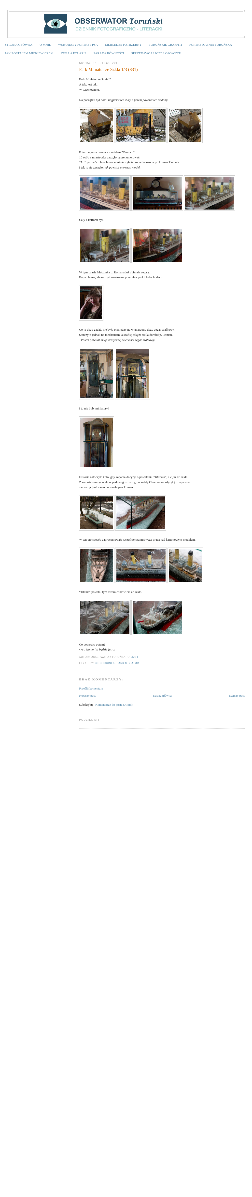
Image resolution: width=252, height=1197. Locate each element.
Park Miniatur (128, 663)
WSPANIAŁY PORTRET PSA (78, 44)
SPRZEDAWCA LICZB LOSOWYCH (156, 53)
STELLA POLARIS (73, 53)
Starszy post (237, 695)
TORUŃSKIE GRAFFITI (165, 44)
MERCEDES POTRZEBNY (123, 44)
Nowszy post (87, 695)
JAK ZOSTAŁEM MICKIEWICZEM (29, 53)
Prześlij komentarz (91, 688)
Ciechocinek (105, 663)
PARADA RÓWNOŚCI (109, 53)
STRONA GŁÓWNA (18, 44)
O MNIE (45, 44)
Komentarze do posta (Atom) (114, 704)
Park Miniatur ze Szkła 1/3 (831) (108, 69)
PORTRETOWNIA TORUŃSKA (210, 44)
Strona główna (162, 695)
